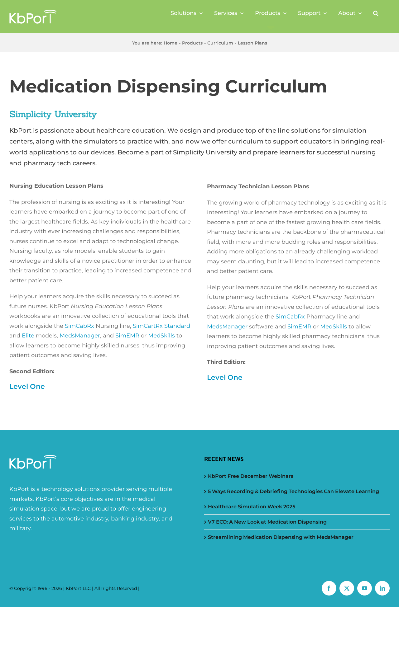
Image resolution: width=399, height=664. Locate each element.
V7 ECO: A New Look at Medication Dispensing (267, 522)
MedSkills (161, 335)
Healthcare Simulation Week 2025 (251, 507)
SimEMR (127, 335)
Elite (28, 335)
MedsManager (80, 335)
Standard (177, 326)
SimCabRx (79, 326)
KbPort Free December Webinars (250, 476)
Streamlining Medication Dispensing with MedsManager (280, 537)
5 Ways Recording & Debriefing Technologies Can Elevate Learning (293, 491)
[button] (375, 13)
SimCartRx (148, 326)
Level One (27, 386)
